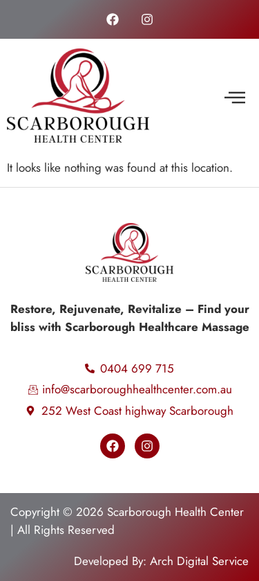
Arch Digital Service (199, 561)
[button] (234, 98)
